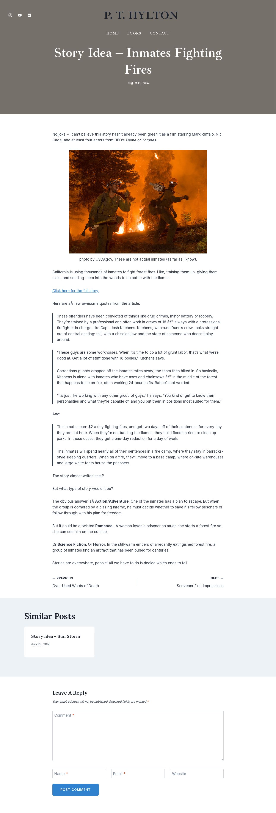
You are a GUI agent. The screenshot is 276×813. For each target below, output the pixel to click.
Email (119, 773)
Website (179, 773)
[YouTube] (19, 15)
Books (134, 33)
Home (113, 33)
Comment (64, 715)
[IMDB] (29, 15)
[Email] (138, 773)
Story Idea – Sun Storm (55, 636)
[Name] (79, 773)
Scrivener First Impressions (183, 581)
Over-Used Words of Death (93, 581)
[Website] (197, 773)
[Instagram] (10, 15)
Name (61, 773)
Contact (159, 33)
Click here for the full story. (75, 291)
